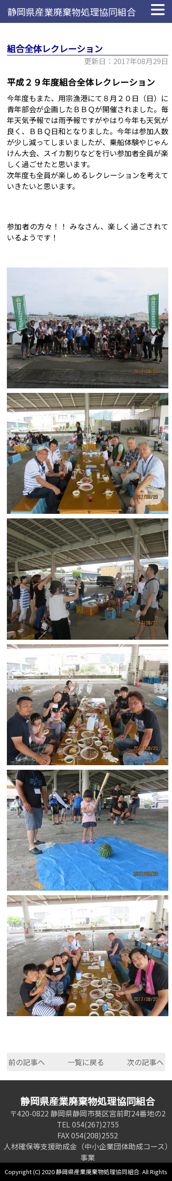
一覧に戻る (85, 1061)
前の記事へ (26, 1061)
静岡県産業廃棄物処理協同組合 (71, 11)
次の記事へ (145, 1061)
